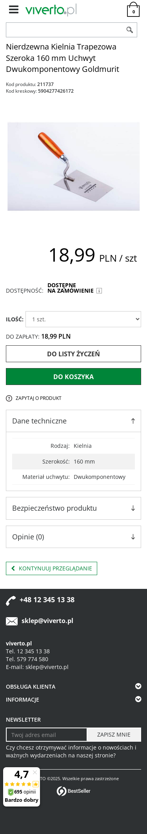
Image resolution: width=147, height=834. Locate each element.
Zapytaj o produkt (39, 398)
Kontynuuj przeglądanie (51, 568)
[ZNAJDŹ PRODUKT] (64, 30)
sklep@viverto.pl (47, 620)
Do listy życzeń (73, 354)
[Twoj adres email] (46, 734)
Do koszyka (73, 376)
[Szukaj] (130, 30)
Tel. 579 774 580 (27, 659)
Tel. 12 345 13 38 (28, 651)
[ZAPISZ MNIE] (114, 734)
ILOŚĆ (15, 319)
